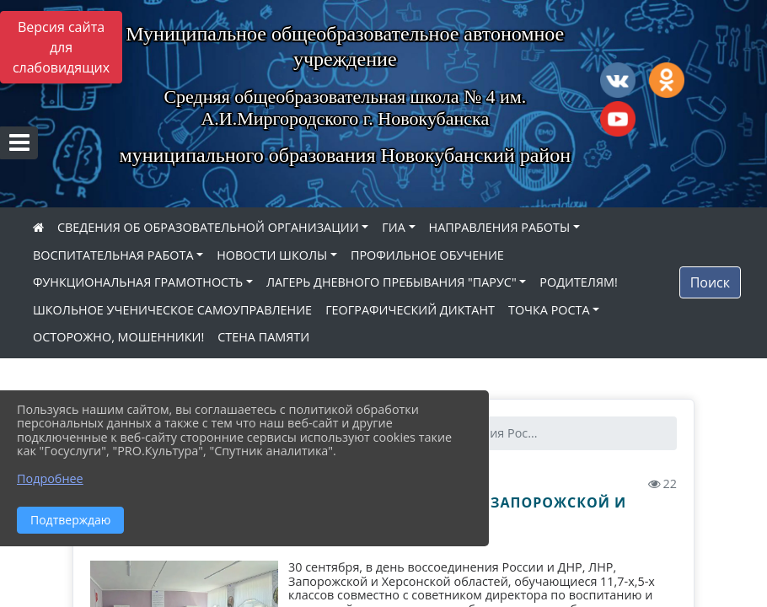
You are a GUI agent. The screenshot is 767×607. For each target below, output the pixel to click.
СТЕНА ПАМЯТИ (263, 337)
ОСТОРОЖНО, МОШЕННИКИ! (118, 337)
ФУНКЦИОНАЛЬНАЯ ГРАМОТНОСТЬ (138, 282)
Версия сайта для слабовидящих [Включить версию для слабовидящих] (61, 47)
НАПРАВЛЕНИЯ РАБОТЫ (500, 227)
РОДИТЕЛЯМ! (578, 282)
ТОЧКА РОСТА (549, 310)
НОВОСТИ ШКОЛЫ (272, 255)
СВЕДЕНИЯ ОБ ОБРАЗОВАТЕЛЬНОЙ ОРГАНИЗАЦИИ (208, 227)
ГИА (393, 227)
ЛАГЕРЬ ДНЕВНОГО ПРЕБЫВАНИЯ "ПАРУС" (391, 282)
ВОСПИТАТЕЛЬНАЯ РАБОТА (113, 255)
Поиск (710, 282)
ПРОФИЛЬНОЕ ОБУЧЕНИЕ (427, 255)
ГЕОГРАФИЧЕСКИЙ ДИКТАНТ (410, 310)
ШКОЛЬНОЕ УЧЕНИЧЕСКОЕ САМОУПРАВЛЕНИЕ (172, 310)
